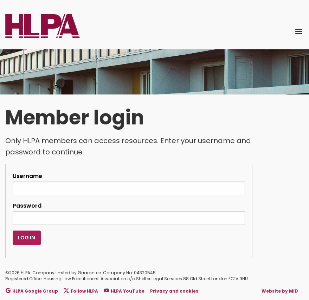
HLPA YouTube (124, 291)
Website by (280, 291)
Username (129, 183)
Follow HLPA (81, 291)
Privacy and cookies (174, 291)
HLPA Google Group (32, 291)
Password (129, 213)
